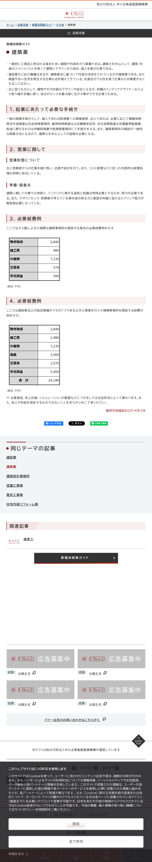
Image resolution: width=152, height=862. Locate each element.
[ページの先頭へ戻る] (139, 741)
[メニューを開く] (76, 33)
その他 (60, 24)
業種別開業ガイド (42, 24)
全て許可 (76, 841)
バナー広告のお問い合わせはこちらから (75, 719)
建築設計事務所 (18, 476)
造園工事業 (14, 485)
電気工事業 (14, 495)
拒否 (76, 824)
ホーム (10, 24)
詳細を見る (16, 853)
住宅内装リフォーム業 (22, 504)
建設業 (11, 457)
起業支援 (23, 24)
